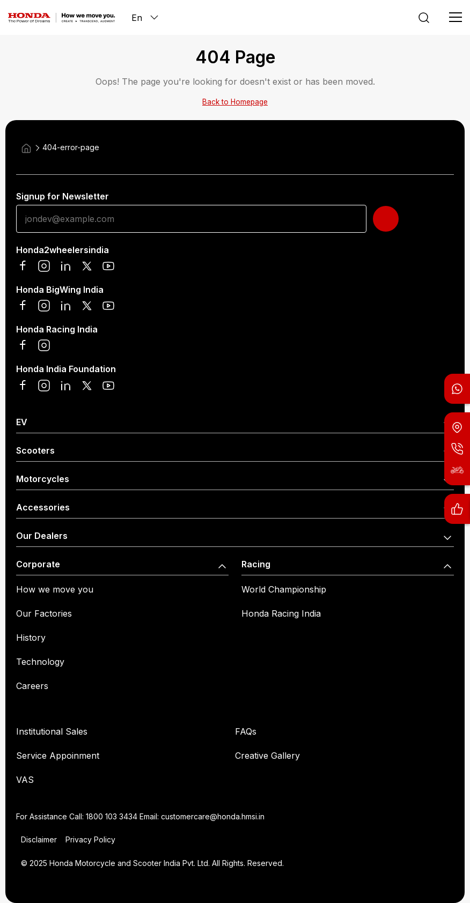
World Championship (283, 589)
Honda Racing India (281, 613)
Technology (40, 661)
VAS (25, 779)
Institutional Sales (51, 731)
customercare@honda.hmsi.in (213, 816)
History (31, 637)
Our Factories (44, 613)
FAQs (245, 731)
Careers (32, 685)
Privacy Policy (90, 839)
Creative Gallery (267, 755)
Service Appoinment (57, 755)
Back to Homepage (235, 102)
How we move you (54, 589)
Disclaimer (39, 839)
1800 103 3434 (111, 816)
